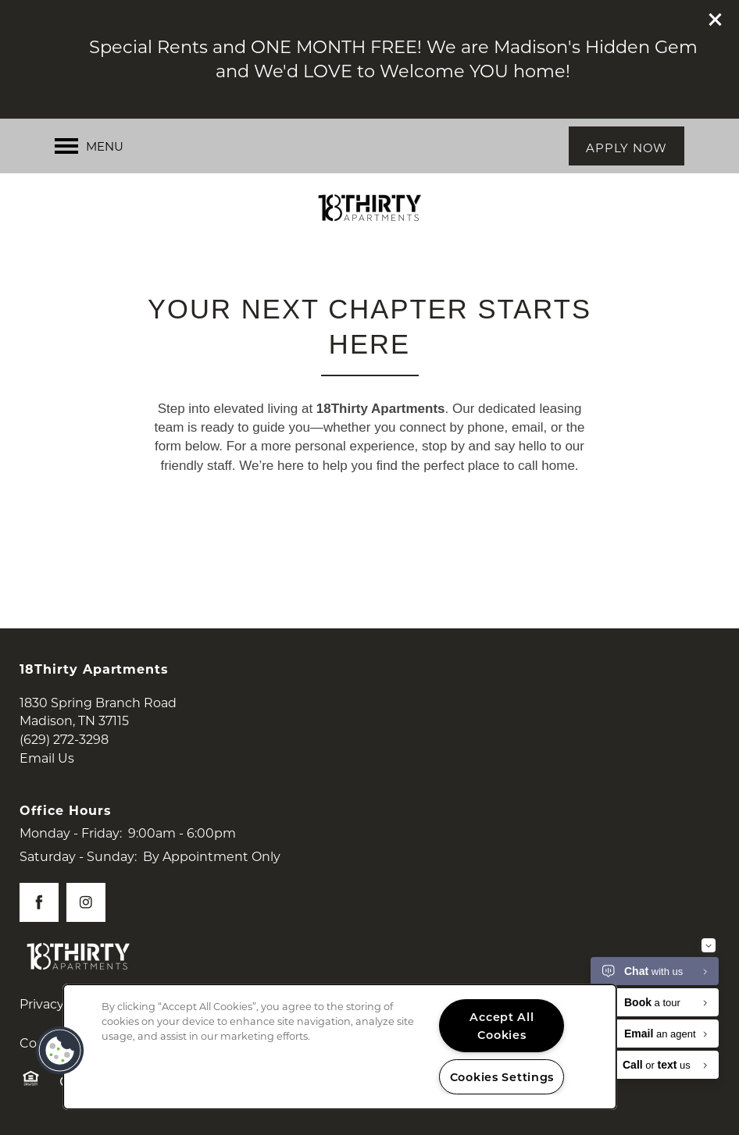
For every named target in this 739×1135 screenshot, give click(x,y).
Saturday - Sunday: (78, 856)
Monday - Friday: (71, 832)
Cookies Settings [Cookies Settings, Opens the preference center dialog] (502, 1076)
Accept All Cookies (501, 1025)
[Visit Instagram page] (85, 902)
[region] (339, 1047)
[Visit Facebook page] (39, 902)
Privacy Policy (62, 1003)
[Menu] (89, 146)
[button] (715, 19)
